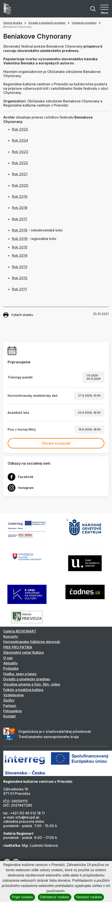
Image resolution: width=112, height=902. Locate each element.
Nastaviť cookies (89, 897)
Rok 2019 (19, 196)
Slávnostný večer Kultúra (23, 652)
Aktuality (10, 663)
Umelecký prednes (84, 22)
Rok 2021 (19, 174)
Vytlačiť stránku (18, 314)
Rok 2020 (20, 185)
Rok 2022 (20, 163)
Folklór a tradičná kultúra (23, 690)
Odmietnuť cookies (54, 897)
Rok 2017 (19, 219)
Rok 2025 (20, 129)
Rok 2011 (19, 289)
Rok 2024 (20, 140)
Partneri (9, 706)
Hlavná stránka (12, 22)
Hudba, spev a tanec (20, 674)
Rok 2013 (19, 267)
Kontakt (9, 716)
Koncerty (10, 636)
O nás (8, 658)
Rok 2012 (19, 278)
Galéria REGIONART (19, 631)
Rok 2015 (19, 247)
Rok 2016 (19, 230)
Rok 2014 (19, 255)
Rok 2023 (20, 152)
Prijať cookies (22, 897)
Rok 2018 (19, 207)
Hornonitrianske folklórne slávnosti (31, 642)
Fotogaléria (12, 711)
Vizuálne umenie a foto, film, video (31, 684)
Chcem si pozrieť (56, 443)
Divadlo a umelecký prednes (46, 22)
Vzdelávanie (13, 695)
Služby (8, 700)
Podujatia (10, 668)
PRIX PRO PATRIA (17, 647)
